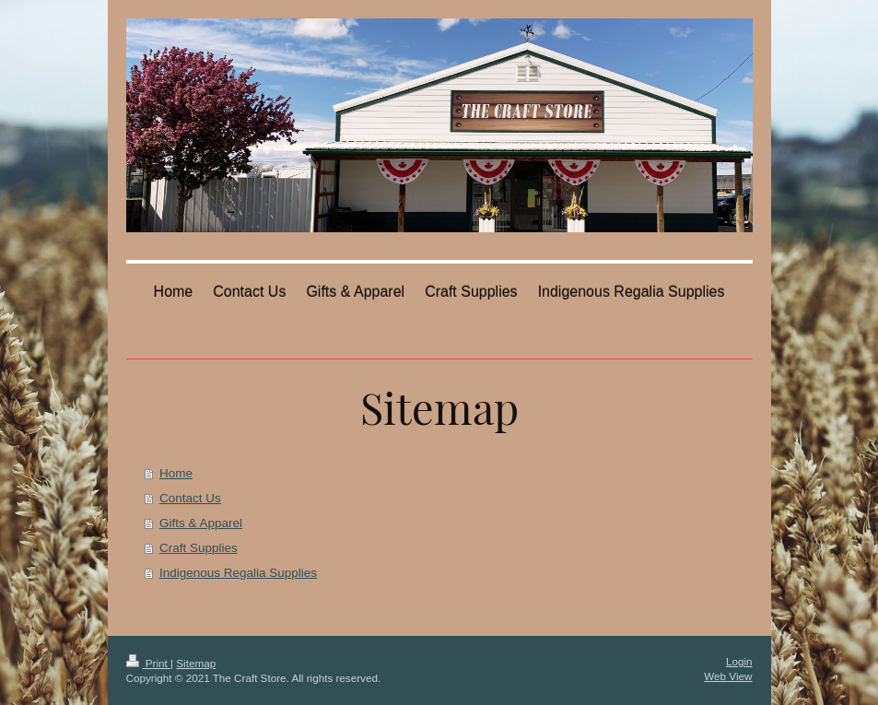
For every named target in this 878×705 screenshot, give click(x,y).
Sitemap (196, 663)
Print (148, 663)
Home (176, 473)
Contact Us (190, 498)
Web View (728, 676)
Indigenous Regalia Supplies (238, 573)
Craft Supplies (198, 548)
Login (739, 661)
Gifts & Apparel (200, 523)
